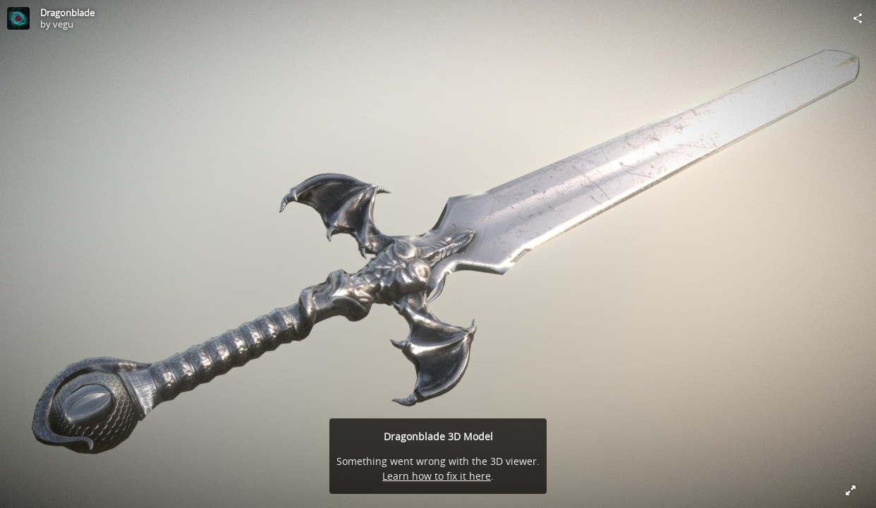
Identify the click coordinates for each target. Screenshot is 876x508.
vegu (63, 24)
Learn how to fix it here (436, 476)
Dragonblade (67, 12)
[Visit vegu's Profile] (18, 18)
